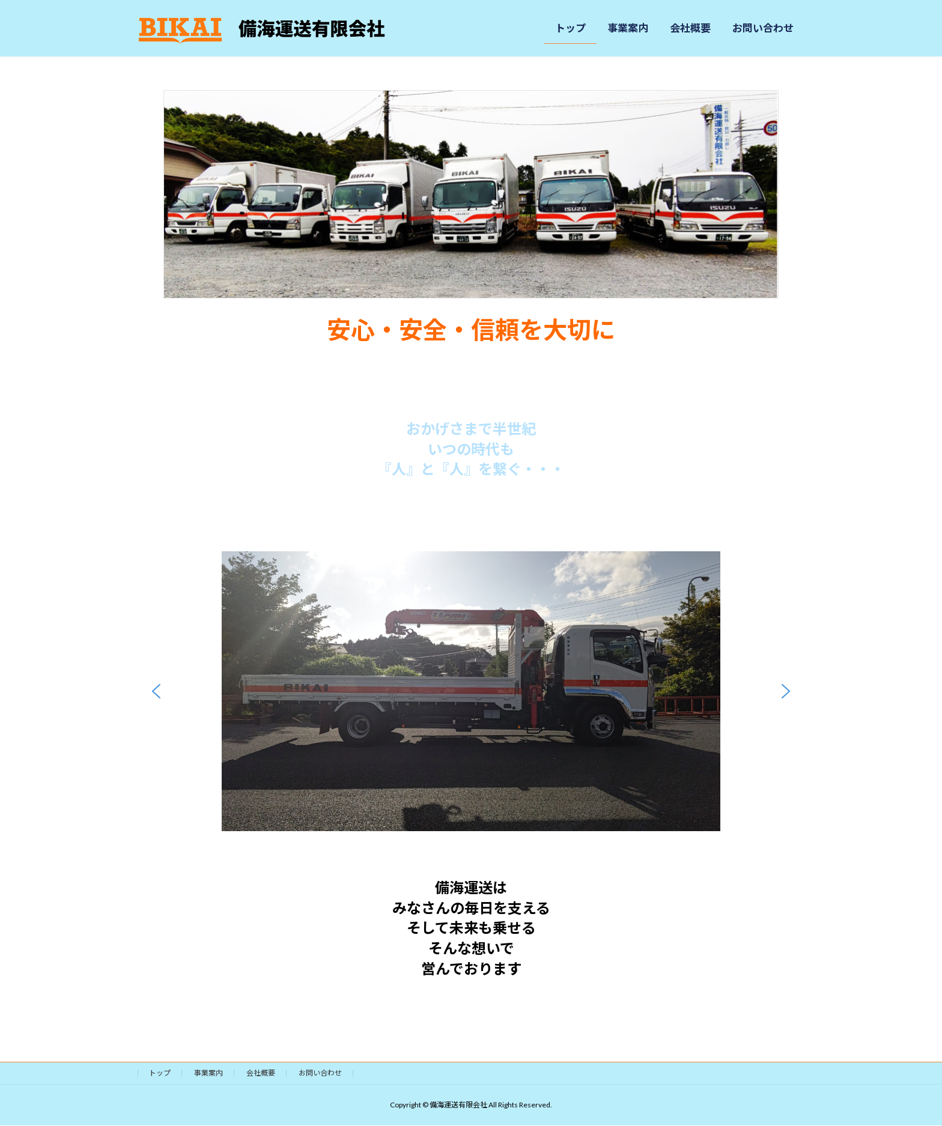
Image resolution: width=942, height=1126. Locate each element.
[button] (156, 691)
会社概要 (260, 1072)
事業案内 (208, 1072)
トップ (160, 1072)
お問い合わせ (320, 1072)
